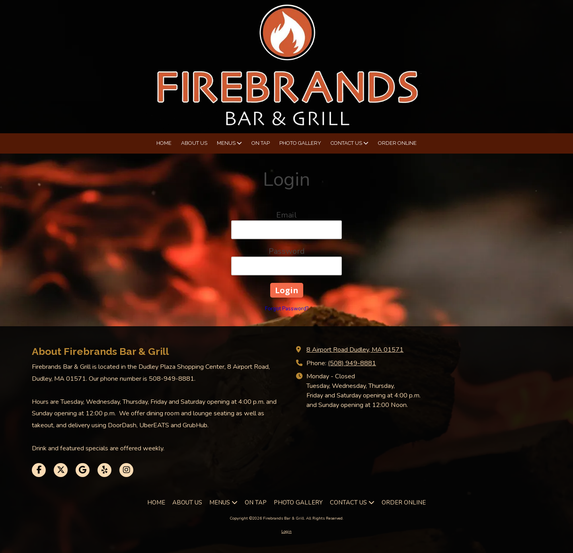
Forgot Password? (286, 308)
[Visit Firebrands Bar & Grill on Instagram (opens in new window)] (126, 470)
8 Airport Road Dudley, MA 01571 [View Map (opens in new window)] (354, 349)
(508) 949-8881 (352, 363)
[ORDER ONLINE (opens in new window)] (397, 143)
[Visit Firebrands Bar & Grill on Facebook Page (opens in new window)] (39, 470)
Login (286, 531)
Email (286, 215)
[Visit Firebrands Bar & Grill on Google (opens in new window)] (83, 470)
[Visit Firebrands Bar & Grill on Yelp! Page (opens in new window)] (104, 470)
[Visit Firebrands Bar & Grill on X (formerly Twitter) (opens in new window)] (61, 470)
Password (287, 251)
